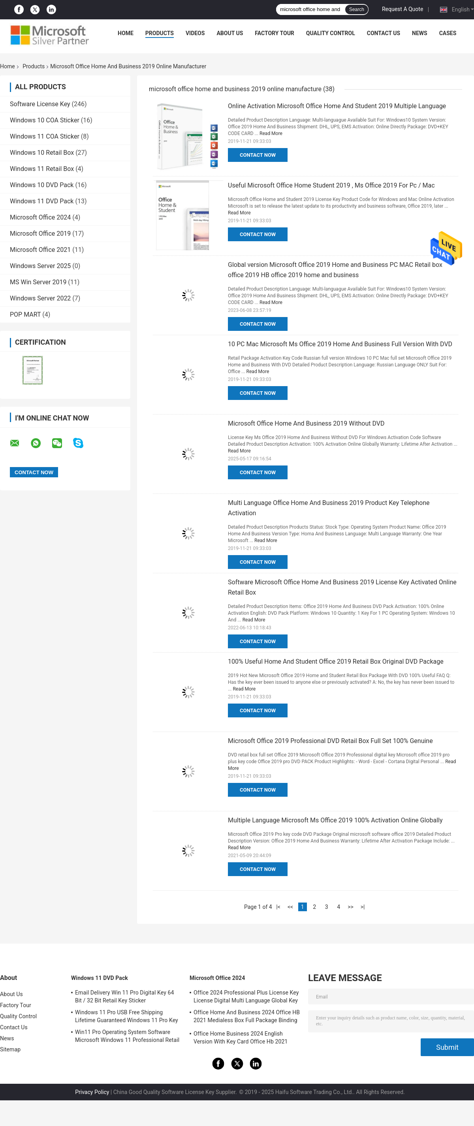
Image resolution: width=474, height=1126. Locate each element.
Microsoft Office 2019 (40, 233)
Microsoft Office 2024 (40, 217)
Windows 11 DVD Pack (41, 201)
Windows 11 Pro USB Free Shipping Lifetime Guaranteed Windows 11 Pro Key (126, 1016)
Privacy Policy (92, 1092)
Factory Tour (274, 33)
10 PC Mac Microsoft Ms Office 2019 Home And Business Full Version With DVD (340, 344)
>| (363, 907)
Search (356, 9)
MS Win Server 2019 (38, 282)
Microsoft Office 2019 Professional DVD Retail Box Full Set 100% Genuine (330, 741)
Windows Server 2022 (40, 298)
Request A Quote (402, 9)
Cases (448, 33)
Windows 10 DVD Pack (41, 185)
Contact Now (258, 155)
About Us (229, 33)
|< (278, 907)
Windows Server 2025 (40, 266)
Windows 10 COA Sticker (44, 120)
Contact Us (383, 33)
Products (159, 33)
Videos (195, 33)
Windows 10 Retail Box (42, 152)
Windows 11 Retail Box (42, 169)
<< (290, 907)
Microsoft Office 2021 (40, 249)
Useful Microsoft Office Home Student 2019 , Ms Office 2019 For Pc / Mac (331, 185)
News (419, 33)
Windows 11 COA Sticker (44, 136)
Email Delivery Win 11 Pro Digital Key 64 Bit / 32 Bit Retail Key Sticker (124, 996)
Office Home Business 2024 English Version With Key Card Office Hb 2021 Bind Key (241, 1038)
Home (126, 33)
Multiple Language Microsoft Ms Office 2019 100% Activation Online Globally (335, 820)
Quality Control (330, 33)
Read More (271, 133)
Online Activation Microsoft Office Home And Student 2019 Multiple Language (337, 106)
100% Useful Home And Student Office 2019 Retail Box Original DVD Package (336, 661)
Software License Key (40, 104)
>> (351, 907)
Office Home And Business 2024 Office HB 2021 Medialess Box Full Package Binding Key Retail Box (247, 1017)
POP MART (25, 314)
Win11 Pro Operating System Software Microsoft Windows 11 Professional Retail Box (127, 1037)
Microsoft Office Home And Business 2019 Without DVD (306, 423)
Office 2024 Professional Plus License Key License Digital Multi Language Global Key (246, 996)
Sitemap (10, 1049)
